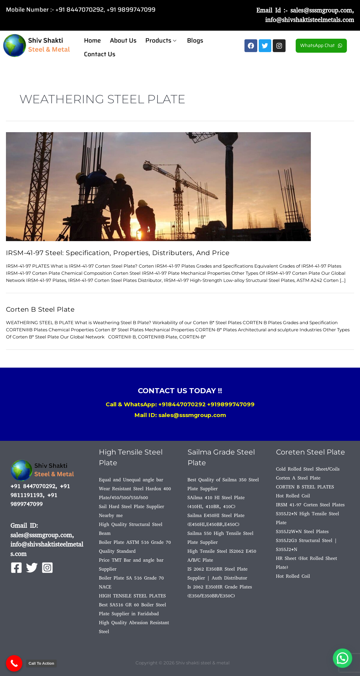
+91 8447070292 (79, 9)
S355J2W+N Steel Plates (302, 531)
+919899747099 (231, 404)
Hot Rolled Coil (293, 495)
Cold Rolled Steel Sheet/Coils (308, 469)
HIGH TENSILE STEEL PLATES (132, 595)
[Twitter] (32, 568)
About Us (123, 39)
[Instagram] (47, 568)
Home (92, 39)
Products (160, 39)
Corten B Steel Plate (42, 309)
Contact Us (99, 51)
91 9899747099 (132, 9)
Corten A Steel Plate (298, 477)
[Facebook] (16, 568)
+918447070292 (182, 404)
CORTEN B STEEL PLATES (305, 486)
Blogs (195, 39)
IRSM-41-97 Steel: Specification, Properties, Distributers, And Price (122, 252)
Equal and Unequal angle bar (131, 479)
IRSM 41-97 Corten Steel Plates (310, 504)
